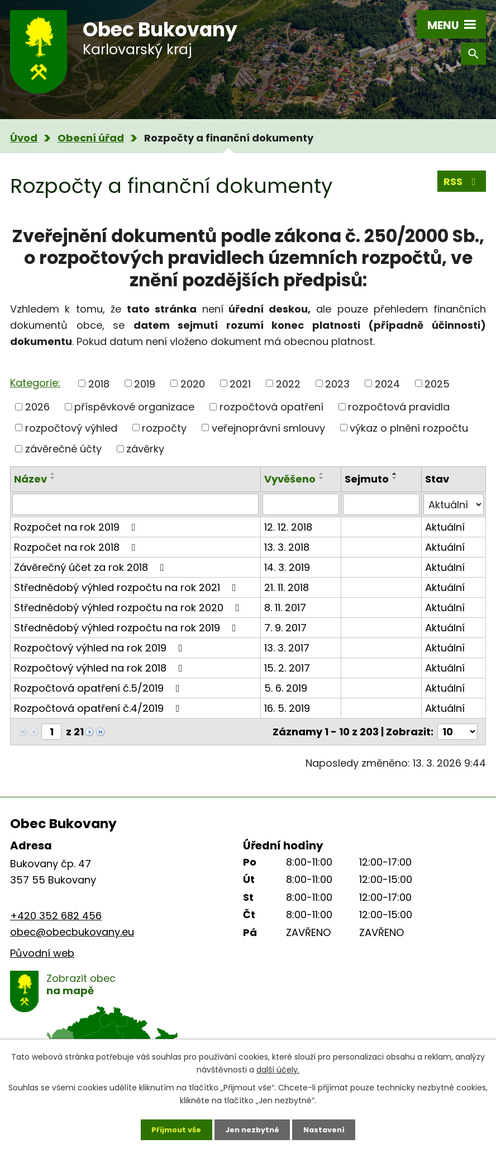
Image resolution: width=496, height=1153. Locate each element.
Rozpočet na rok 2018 (77, 547)
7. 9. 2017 (285, 628)
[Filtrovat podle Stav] (453, 504)
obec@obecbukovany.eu (72, 932)
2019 (144, 383)
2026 (37, 407)
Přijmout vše (170, 1127)
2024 (387, 383)
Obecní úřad (91, 138)
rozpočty (164, 427)
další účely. (277, 1066)
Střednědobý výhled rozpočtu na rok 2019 (127, 628)
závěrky (145, 449)
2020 (192, 383)
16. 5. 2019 (287, 708)
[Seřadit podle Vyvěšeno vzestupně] (322, 473)
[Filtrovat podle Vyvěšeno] (301, 504)
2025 (437, 383)
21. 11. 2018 (286, 587)
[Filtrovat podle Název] (135, 504)
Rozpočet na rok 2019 (77, 527)
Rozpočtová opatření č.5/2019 (99, 688)
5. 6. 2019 (285, 688)
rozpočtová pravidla (399, 407)
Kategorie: (35, 383)
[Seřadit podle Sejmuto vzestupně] (395, 473)
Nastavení (329, 1127)
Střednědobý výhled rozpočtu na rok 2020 (129, 608)
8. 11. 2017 (285, 608)
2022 (288, 383)
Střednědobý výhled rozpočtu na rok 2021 (127, 587)
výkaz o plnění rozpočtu (409, 427)
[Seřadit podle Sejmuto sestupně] (395, 478)
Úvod (23, 138)
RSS (461, 184)
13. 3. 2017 (286, 648)
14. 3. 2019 (287, 567)
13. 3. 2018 (286, 547)
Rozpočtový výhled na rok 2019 (100, 648)
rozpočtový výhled (71, 427)
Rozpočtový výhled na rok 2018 (100, 668)
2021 (240, 383)
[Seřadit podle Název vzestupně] (53, 473)
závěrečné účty (63, 449)
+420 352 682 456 (56, 916)
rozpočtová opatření (271, 407)
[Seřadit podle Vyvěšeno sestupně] (322, 478)
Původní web (42, 953)
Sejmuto (367, 479)
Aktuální (445, 527)
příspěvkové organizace (134, 407)
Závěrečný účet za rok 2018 (91, 567)
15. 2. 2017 (287, 668)
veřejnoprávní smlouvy (268, 427)
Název (30, 479)
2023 (337, 383)
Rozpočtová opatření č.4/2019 (99, 708)
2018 (98, 383)
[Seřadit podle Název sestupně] (53, 478)
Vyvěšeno (290, 479)
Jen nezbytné (252, 1127)
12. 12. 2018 (288, 527)
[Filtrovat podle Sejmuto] (381, 504)
